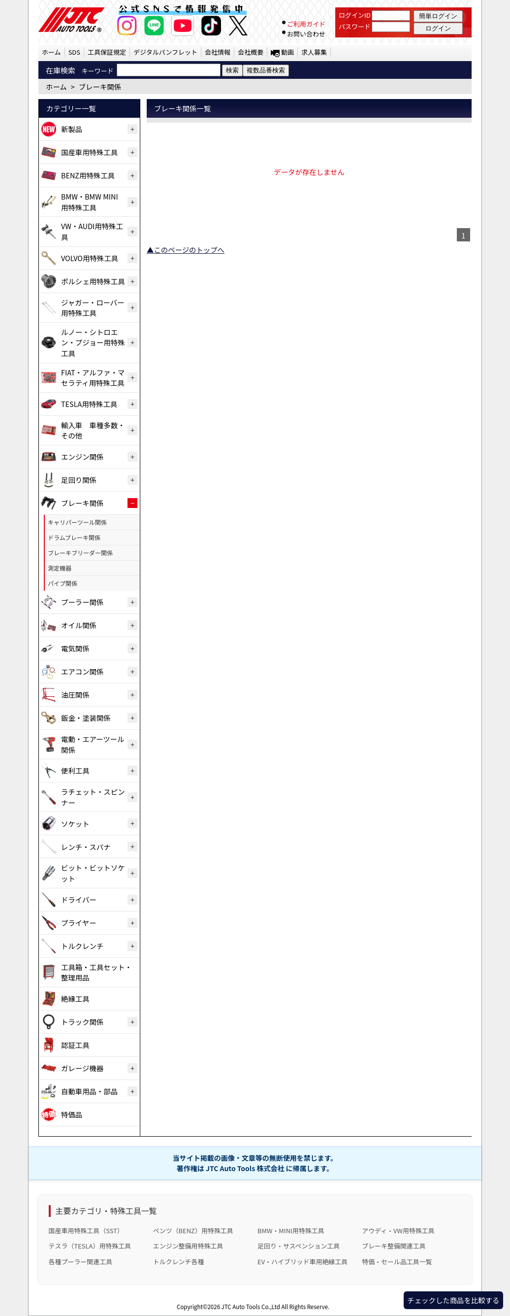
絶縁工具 (75, 998)
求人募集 (314, 52)
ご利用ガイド (306, 24)
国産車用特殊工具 (89, 152)
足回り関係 (78, 479)
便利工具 (75, 770)
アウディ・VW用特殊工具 (398, 1230)
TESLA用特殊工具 (89, 404)
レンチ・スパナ (86, 847)
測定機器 (59, 568)
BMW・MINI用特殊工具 (290, 1230)
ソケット (75, 823)
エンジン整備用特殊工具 (188, 1245)
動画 (287, 52)
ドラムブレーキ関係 (74, 537)
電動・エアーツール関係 (92, 744)
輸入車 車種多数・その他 (93, 430)
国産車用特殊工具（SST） (86, 1230)
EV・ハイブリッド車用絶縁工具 (302, 1261)
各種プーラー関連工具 (81, 1261)
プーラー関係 (82, 602)
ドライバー (78, 899)
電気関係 (75, 648)
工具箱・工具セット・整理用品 (96, 972)
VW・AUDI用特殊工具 (92, 231)
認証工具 (75, 1045)
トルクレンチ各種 (178, 1261)
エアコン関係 (82, 671)
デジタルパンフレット (165, 52)
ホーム (51, 52)
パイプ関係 (62, 583)
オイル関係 (78, 625)
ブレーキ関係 (82, 503)
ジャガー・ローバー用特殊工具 (93, 307)
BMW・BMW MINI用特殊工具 (89, 201)
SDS (74, 52)
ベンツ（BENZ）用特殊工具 (193, 1230)
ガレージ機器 (82, 1068)
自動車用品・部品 (89, 1091)
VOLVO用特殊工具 (89, 258)
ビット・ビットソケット (93, 872)
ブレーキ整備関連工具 (394, 1245)
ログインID (355, 15)
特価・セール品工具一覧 (397, 1261)
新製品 (71, 129)
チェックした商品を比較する (453, 1300)
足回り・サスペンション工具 (298, 1245)
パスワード (355, 26)
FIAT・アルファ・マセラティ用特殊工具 (93, 377)
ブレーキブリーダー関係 (80, 552)
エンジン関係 (82, 456)
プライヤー (78, 922)
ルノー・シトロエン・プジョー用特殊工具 (93, 342)
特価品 (71, 1114)
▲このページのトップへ (185, 249)
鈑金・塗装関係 (86, 717)
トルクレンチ (82, 946)
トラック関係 (82, 1021)
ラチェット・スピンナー (93, 797)
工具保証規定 (107, 52)
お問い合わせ (306, 33)
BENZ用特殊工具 (88, 175)
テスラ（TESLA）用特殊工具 (90, 1245)
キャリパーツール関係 (77, 522)
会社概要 (250, 52)
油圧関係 (75, 694)
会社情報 (217, 52)
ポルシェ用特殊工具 (93, 281)
